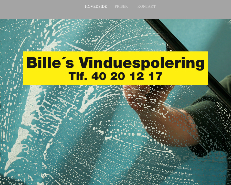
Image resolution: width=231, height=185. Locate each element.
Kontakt (147, 6)
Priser (121, 6)
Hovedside (96, 6)
